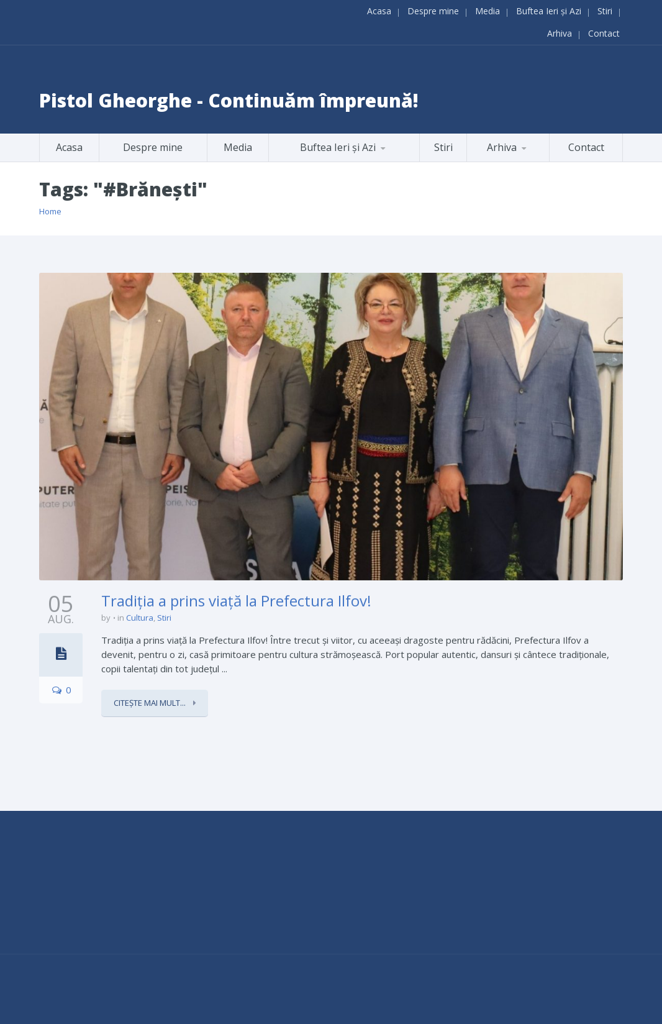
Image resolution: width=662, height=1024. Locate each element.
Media (487, 10)
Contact (604, 33)
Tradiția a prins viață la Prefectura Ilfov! (236, 598)
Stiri (604, 10)
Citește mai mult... (151, 701)
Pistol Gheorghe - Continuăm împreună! (229, 99)
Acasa (379, 10)
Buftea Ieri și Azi (548, 10)
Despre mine (433, 10)
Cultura (139, 616)
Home (50, 211)
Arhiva (559, 33)
